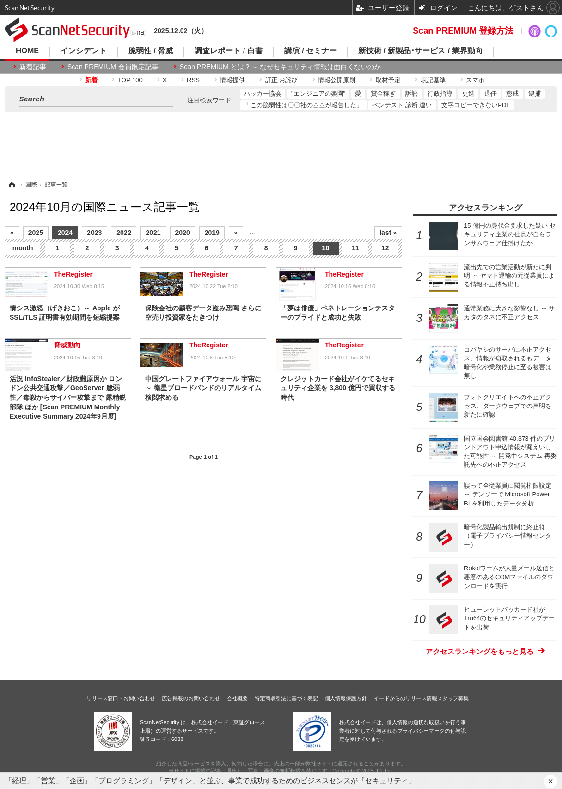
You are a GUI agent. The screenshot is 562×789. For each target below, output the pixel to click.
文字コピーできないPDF (475, 105)
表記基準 (433, 80)
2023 (94, 232)
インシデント (84, 51)
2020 (182, 232)
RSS (193, 80)
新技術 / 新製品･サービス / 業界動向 (420, 51)
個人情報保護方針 (346, 698)
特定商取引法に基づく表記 (286, 698)
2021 (153, 232)
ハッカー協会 (262, 93)
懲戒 (512, 93)
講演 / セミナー (310, 51)
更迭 (468, 93)
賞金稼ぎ (383, 93)
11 (355, 248)
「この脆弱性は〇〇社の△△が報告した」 (303, 105)
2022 (123, 232)
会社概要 (237, 698)
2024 (65, 232)
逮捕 (534, 93)
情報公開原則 (336, 80)
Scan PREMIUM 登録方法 (463, 31)
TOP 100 (130, 80)
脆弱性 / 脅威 (150, 51)
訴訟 (411, 93)
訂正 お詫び (281, 80)
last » (388, 232)
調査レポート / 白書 (228, 51)
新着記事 (32, 67)
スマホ (475, 80)
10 (326, 248)
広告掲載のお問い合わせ (191, 698)
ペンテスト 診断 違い (402, 105)
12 (385, 248)
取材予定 (388, 80)
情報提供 (232, 80)
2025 (35, 232)
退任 (490, 93)
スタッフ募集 (453, 698)
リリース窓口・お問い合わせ (120, 698)
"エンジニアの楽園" (318, 93)
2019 (212, 232)
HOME (27, 51)
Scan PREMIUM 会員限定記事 (113, 67)
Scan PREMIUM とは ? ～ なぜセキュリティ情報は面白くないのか (280, 67)
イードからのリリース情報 (405, 698)
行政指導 (440, 93)
